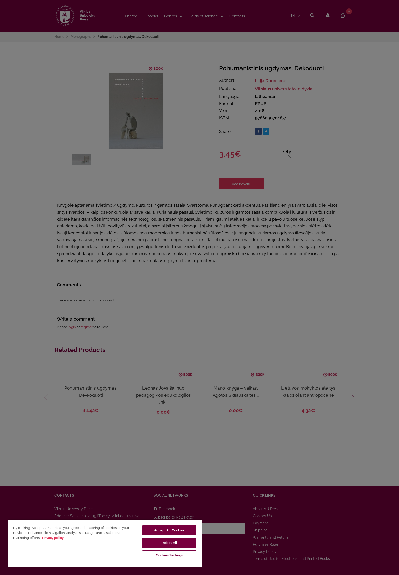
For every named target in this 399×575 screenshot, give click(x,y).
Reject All (169, 543)
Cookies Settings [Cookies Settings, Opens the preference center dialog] (169, 555)
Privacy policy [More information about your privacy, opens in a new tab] (53, 538)
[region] (105, 543)
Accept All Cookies (169, 530)
